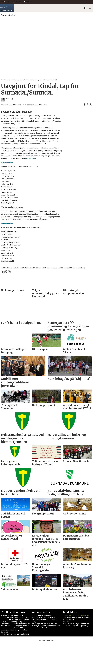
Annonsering (17, 2)
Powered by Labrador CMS (46, 642)
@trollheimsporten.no (80, 617)
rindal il (36, 269)
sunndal (80, 269)
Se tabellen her (7, 164)
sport (16, 269)
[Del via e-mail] (90, 106)
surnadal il (6, 269)
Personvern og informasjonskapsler (15, 636)
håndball (70, 269)
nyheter (46, 269)
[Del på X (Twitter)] (87, 106)
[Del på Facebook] (84, 106)
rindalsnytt (26, 269)
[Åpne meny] (84, 8)
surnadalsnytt (58, 269)
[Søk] (90, 8)
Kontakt (26, 2)
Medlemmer (5, 2)
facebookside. (30, 160)
